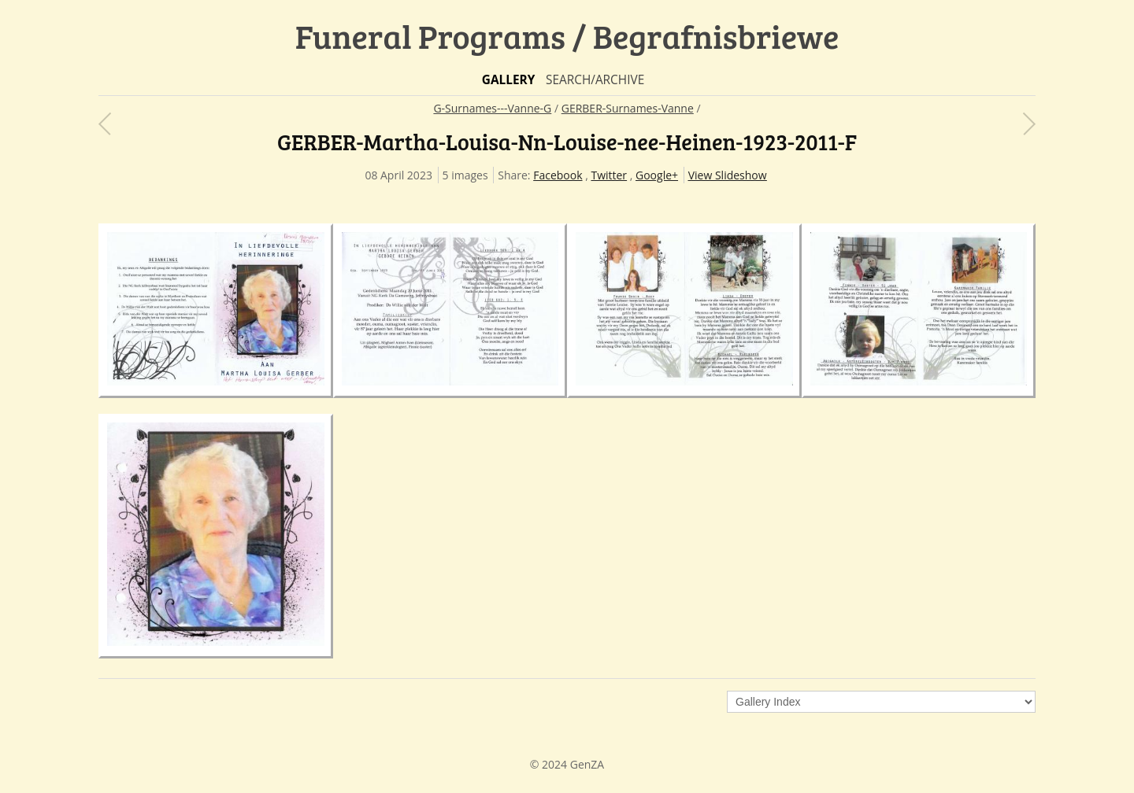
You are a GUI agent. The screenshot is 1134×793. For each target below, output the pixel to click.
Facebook (557, 175)
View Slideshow (727, 175)
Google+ (657, 175)
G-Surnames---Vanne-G (492, 108)
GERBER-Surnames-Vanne (627, 108)
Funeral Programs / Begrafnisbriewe (567, 35)
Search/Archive (595, 80)
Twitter (609, 175)
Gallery (509, 80)
